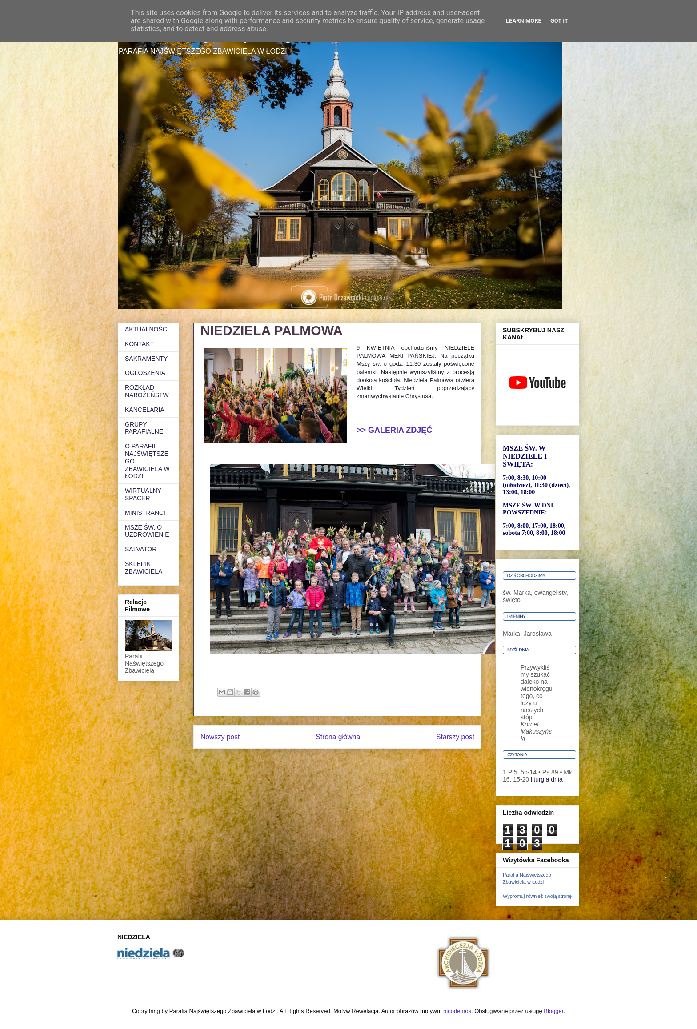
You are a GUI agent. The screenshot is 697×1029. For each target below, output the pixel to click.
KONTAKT (139, 343)
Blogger (553, 1011)
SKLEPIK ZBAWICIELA (143, 567)
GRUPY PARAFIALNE (144, 428)
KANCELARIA (144, 409)
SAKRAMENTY (146, 358)
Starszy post (455, 737)
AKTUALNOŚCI (147, 329)
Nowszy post (220, 737)
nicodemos (457, 1011)
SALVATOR (140, 549)
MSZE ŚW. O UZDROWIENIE (147, 531)
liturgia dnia (547, 779)
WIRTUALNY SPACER (143, 494)
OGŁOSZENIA (145, 372)
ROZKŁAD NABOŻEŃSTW (147, 391)
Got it (559, 20)
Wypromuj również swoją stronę (537, 896)
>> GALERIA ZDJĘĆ (394, 430)
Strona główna (338, 737)
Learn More (523, 20)
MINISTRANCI (145, 512)
